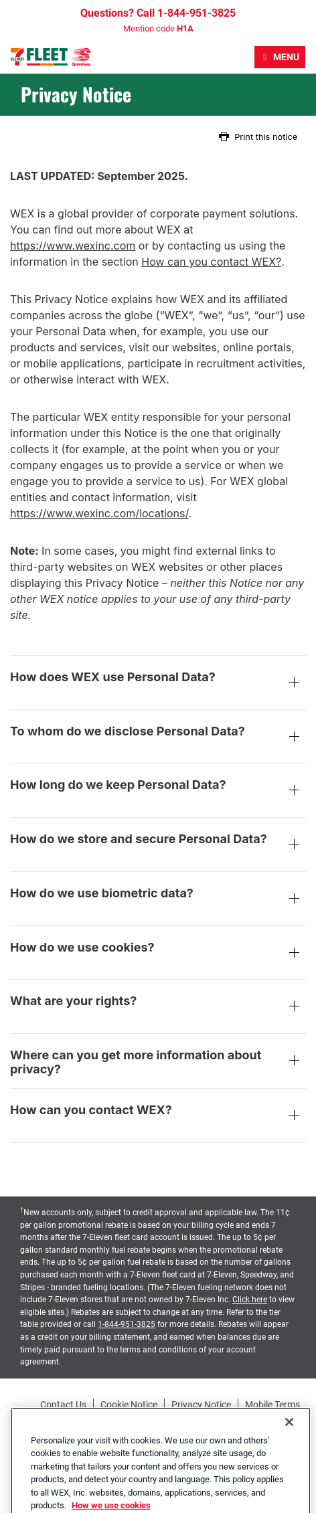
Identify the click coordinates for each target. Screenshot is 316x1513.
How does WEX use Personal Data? (158, 684)
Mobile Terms (272, 1404)
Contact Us (63, 1404)
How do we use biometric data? (158, 900)
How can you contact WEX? (211, 261)
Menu (286, 57)
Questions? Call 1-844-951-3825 (158, 13)
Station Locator (273, 1418)
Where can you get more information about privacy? (158, 1062)
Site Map (209, 1418)
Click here (249, 1299)
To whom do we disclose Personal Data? (158, 738)
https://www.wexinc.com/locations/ (99, 513)
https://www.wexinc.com (72, 245)
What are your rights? (158, 1007)
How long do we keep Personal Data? (158, 791)
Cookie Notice (128, 1404)
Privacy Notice (201, 1404)
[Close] (289, 1439)
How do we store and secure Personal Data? (158, 845)
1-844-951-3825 (126, 1324)
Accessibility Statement (128, 1418)
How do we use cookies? (158, 954)
